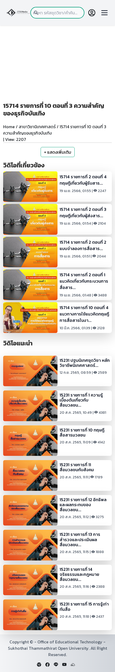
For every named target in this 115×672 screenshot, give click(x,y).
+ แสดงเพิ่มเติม (57, 152)
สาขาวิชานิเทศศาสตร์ (37, 126)
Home (9, 126)
